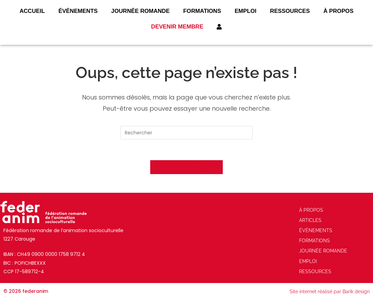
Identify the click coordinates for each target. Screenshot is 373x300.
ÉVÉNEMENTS (78, 11)
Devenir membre (177, 26)
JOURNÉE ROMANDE (140, 11)
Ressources (290, 11)
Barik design (356, 291)
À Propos (338, 11)
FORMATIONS (202, 11)
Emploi (245, 11)
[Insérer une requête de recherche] (186, 132)
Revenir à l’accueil (186, 167)
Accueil (32, 11)
